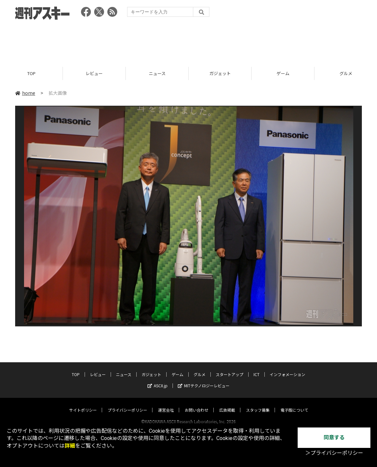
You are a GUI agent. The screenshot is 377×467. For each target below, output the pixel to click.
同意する (334, 437)
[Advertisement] (189, 41)
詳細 (70, 446)
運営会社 (166, 403)
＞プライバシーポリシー (334, 453)
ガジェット (220, 73)
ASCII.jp (158, 379)
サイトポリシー (83, 403)
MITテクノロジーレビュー (203, 379)
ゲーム (283, 73)
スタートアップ (229, 368)
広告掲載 (227, 403)
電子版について (294, 403)
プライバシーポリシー (127, 403)
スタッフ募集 (258, 403)
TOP (31, 73)
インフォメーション (287, 368)
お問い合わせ (196, 403)
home (25, 93)
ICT (256, 368)
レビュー (94, 73)
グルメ (199, 368)
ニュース (157, 73)
